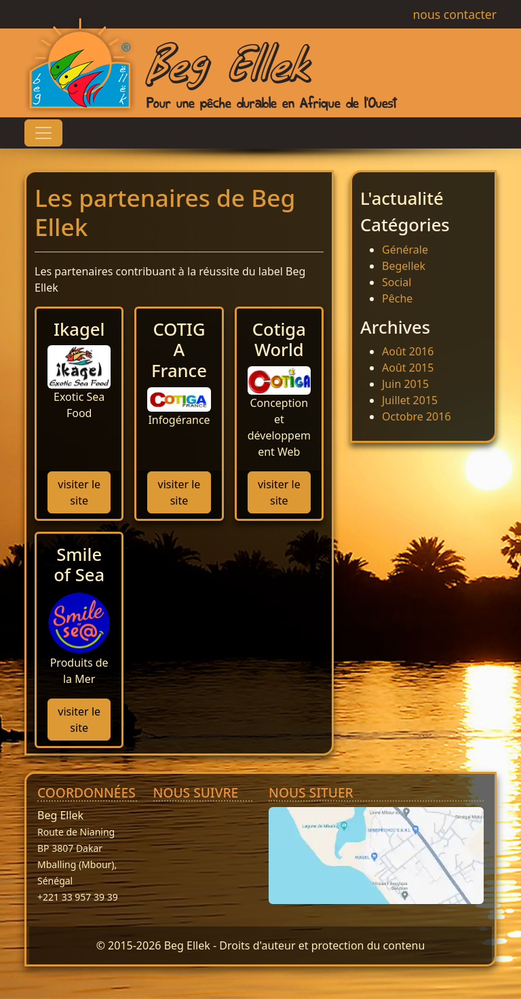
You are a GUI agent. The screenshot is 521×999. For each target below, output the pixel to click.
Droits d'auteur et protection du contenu (322, 945)
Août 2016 (407, 351)
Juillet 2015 (410, 400)
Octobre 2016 (416, 416)
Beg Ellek (228, 60)
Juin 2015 (405, 383)
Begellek (403, 265)
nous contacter (446, 14)
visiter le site (79, 492)
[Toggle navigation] (43, 132)
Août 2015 (407, 367)
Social (396, 282)
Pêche (397, 298)
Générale (405, 249)
